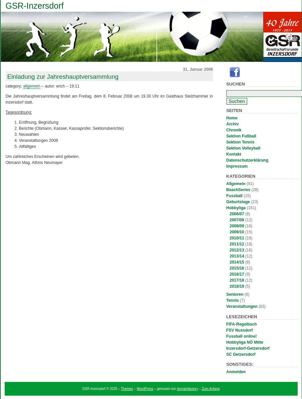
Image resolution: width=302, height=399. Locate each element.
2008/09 (237, 226)
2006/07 (237, 214)
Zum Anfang (211, 389)
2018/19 (237, 286)
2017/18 (237, 280)
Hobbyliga (236, 208)
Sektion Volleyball (243, 148)
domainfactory (187, 389)
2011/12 (237, 244)
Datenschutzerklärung (247, 160)
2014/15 (237, 262)
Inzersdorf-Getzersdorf (248, 348)
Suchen (235, 84)
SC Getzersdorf (241, 354)
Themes (127, 389)
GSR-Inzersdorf (35, 5)
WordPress (145, 389)
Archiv (232, 124)
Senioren (234, 294)
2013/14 (237, 256)
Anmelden (236, 371)
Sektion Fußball (241, 136)
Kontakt (233, 154)
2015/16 (237, 268)
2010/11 (237, 238)
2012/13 (237, 250)
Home (231, 118)
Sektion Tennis (240, 142)
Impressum (237, 166)
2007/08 (237, 220)
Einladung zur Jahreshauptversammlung (63, 76)
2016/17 (237, 274)
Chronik (233, 130)
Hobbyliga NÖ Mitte (245, 342)
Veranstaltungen (242, 306)
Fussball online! (241, 336)
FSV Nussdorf (239, 330)
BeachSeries (238, 189)
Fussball (234, 195)
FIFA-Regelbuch (241, 324)
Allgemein (235, 183)
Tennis (232, 300)
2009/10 (237, 232)
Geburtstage (238, 201)
